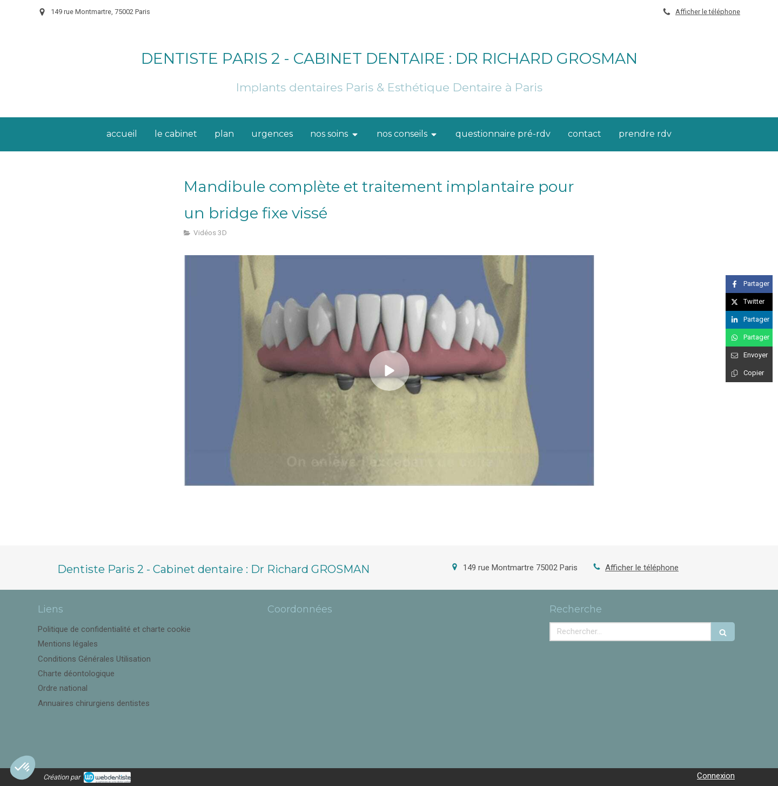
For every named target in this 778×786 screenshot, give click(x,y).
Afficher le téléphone (707, 12)
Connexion (716, 776)
